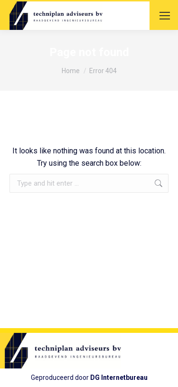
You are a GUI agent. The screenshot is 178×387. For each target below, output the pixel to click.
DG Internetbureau (119, 377)
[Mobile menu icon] (164, 15)
